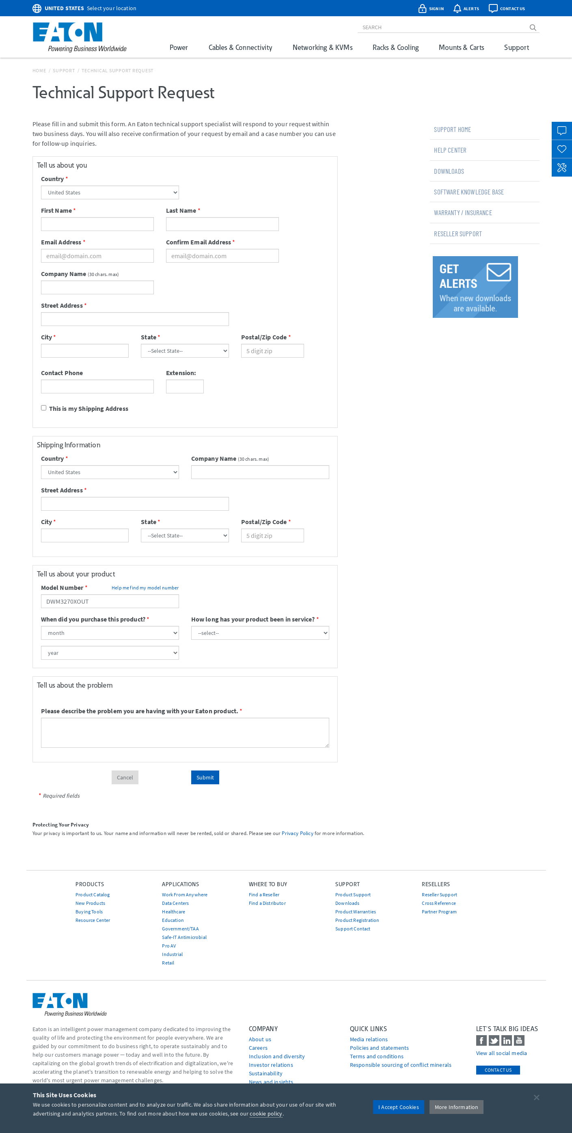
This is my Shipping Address (84, 408)
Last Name (181, 210)
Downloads (449, 171)
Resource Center (93, 920)
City (46, 337)
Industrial (172, 954)
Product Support (353, 894)
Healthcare (173, 912)
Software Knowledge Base (469, 192)
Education (172, 920)
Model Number (62, 587)
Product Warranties (355, 912)
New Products (90, 903)
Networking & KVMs (322, 47)
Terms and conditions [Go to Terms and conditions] (377, 1056)
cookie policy (266, 1113)
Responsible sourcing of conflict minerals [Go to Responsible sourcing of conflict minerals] (401, 1064)
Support (516, 47)
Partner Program (439, 912)
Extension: (181, 373)
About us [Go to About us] (260, 1039)
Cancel (125, 777)
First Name (56, 210)
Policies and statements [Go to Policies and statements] (379, 1047)
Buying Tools (89, 912)
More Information (457, 1107)
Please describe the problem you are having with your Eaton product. (140, 711)
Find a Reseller (264, 894)
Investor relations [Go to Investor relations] (271, 1064)
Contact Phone (62, 373)
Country (52, 179)
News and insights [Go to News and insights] (271, 1082)
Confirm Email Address (198, 242)
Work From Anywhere (184, 894)
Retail (168, 963)
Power (179, 47)
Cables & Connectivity (240, 47)
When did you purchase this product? (93, 619)
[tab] (485, 129)
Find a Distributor (267, 903)
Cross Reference (438, 903)
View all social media (501, 1053)
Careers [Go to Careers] (258, 1047)
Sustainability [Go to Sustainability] (266, 1073)
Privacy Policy (297, 833)
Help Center (450, 150)
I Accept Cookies (398, 1107)
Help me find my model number (145, 588)
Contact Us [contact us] (498, 1070)
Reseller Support (458, 233)
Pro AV (169, 946)
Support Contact (352, 929)
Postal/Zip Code (264, 337)
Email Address (61, 242)
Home (39, 70)
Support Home (452, 129)
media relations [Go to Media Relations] (369, 1039)
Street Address (62, 305)
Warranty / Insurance (463, 212)
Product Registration (357, 920)
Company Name (63, 274)
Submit (205, 777)
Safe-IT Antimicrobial (184, 937)
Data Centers (175, 903)
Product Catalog (93, 894)
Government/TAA (180, 929)
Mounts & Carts (461, 47)
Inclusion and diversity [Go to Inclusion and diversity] (277, 1056)
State (148, 337)
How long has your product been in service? (253, 619)
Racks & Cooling (396, 47)
